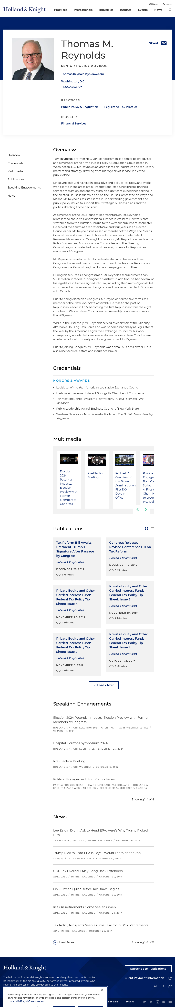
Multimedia (15, 171)
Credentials (15, 163)
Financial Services (73, 123)
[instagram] (157, 1002)
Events (143, 9)
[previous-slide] (137, 509)
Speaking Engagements (24, 187)
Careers (167, 4)
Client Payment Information (144, 978)
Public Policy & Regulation (79, 107)
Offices (153, 4)
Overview (14, 155)
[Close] (102, 1000)
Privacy (130, 1001)
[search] (170, 9)
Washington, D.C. (73, 81)
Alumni (159, 986)
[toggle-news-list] (152, 528)
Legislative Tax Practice (121, 107)
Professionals (83, 9)
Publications (16, 179)
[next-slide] (146, 509)
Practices (60, 9)
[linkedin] (144, 1002)
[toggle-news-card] (146, 528)
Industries (106, 9)
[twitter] (151, 1002)
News (158, 9)
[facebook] (163, 1002)
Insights (125, 9)
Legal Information (108, 1001)
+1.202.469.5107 (71, 87)
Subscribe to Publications (148, 968)
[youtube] (170, 1002)
